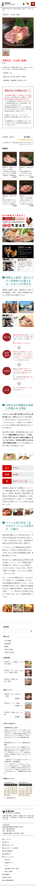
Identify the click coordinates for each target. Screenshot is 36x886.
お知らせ (6, 842)
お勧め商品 (7, 643)
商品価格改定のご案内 (11, 727)
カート (7, 865)
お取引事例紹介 (8, 851)
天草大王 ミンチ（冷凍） (12, 703)
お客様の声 (7, 854)
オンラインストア (9, 857)
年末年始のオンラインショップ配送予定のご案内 (17, 743)
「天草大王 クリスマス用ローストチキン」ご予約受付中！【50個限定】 (18, 760)
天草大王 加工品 (9, 652)
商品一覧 (7, 859)
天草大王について (9, 845)
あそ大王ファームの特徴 (11, 848)
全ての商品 (7, 640)
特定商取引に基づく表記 (12, 868)
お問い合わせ (7, 877)
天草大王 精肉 (8, 649)
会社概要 (6, 874)
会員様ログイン (9, 862)
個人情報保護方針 (9, 880)
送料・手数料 (8, 871)
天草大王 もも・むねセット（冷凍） (13, 695)
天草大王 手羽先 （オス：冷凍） (13, 713)
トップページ (7, 839)
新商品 (6, 646)
